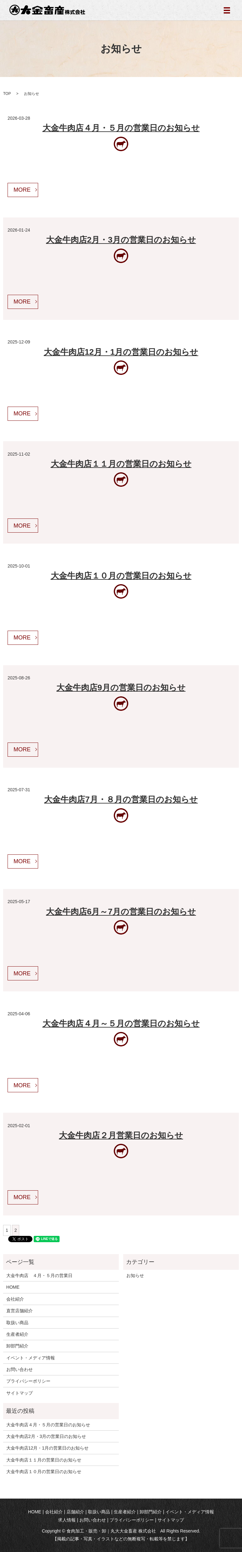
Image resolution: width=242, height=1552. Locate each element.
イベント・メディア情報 (30, 1357)
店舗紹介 (75, 1511)
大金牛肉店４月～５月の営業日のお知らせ (121, 1023)
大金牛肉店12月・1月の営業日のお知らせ (121, 352)
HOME (13, 1287)
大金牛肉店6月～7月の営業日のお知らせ (121, 911)
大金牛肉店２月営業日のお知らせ (121, 1135)
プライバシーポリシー (28, 1381)
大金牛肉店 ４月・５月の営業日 (39, 1275)
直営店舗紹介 (19, 1310)
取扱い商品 (17, 1322)
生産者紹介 (17, 1334)
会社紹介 (15, 1299)
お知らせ (135, 1275)
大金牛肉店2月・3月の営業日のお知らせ (121, 239)
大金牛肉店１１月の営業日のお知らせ (121, 464)
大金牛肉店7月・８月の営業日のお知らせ (121, 799)
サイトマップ (19, 1393)
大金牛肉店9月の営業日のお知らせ (120, 687)
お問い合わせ (19, 1369)
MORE (22, 190)
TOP (7, 93)
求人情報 (67, 1519)
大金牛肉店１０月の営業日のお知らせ (121, 575)
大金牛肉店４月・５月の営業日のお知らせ (121, 128)
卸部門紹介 (17, 1345)
